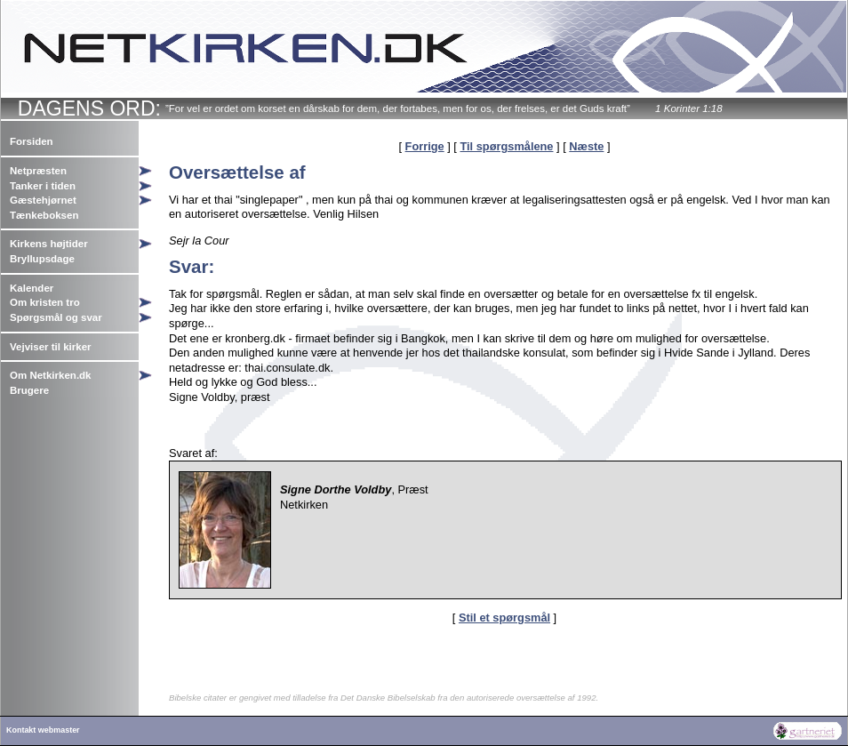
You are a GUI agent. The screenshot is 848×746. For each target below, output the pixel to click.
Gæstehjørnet (43, 200)
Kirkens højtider (49, 243)
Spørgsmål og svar (56, 317)
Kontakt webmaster (43, 730)
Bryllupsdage (42, 258)
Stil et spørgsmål (504, 617)
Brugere (29, 390)
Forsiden (31, 141)
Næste (586, 146)
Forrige (424, 146)
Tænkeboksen (44, 215)
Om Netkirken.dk (51, 375)
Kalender (31, 288)
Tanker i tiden (43, 185)
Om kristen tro (45, 302)
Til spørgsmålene (506, 146)
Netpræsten (38, 170)
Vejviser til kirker (51, 346)
